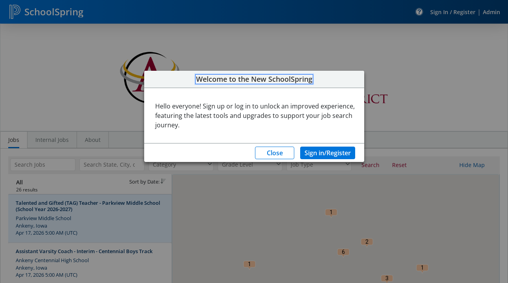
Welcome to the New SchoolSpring (254, 79)
